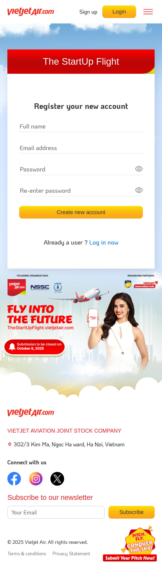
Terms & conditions (26, 553)
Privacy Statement (71, 553)
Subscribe (131, 512)
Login (119, 12)
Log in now (103, 242)
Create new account (81, 212)
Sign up (88, 11)
